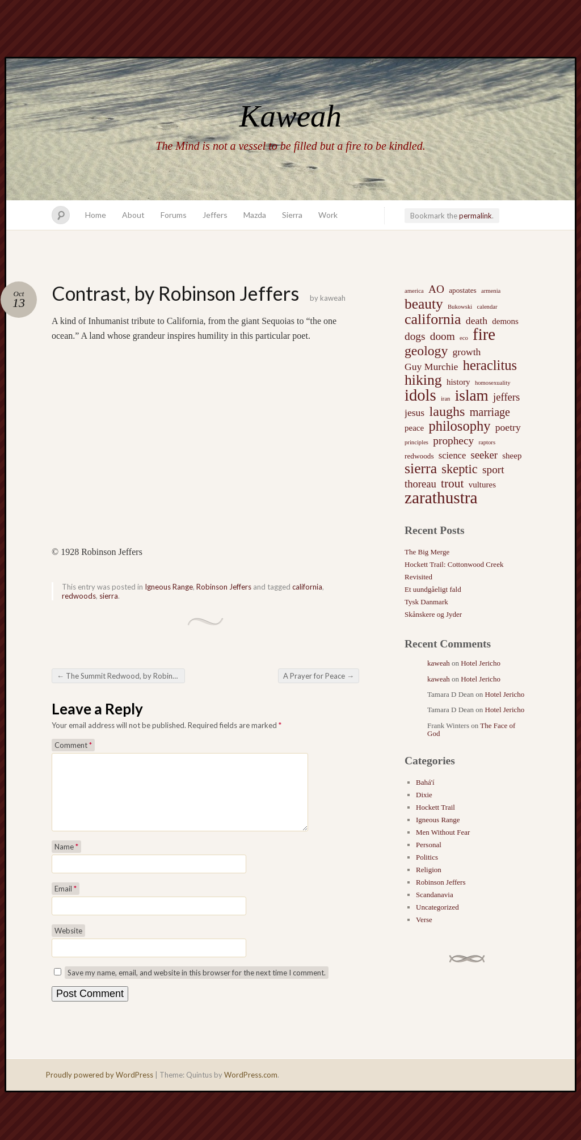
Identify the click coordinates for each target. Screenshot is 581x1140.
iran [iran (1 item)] (446, 399)
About (133, 215)
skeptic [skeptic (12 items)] (459, 469)
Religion (428, 869)
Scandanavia (434, 894)
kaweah (333, 297)
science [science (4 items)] (452, 455)
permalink (475, 215)
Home (95, 215)
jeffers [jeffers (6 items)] (506, 397)
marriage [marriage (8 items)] (490, 412)
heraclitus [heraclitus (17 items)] (490, 365)
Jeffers (215, 215)
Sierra (292, 215)
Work (328, 215)
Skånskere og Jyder (433, 614)
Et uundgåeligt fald (433, 589)
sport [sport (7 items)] (493, 470)
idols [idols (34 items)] (420, 395)
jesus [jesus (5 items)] (414, 412)
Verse (424, 919)
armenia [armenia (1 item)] (490, 291)
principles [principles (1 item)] (416, 442)
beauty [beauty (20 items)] (424, 303)
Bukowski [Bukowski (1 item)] (460, 307)
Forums (174, 215)
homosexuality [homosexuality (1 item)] (493, 383)
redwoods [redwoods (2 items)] (419, 456)
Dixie (424, 794)
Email (65, 902)
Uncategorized (437, 907)
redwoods (79, 595)
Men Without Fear (443, 832)
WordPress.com (250, 1088)
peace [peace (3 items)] (414, 427)
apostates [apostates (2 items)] (463, 290)
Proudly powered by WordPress (99, 1088)
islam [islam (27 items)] (472, 395)
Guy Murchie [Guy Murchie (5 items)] (431, 366)
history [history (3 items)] (458, 381)
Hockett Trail (435, 807)
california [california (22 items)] (433, 319)
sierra (108, 595)
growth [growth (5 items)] (467, 351)
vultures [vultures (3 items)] (482, 484)
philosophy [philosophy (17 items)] (459, 426)
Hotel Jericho (480, 663)
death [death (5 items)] (476, 320)
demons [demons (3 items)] (505, 321)
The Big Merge (427, 552)
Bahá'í (425, 782)
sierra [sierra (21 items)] (421, 468)
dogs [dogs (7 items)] (415, 336)
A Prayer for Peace (318, 675)
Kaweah (290, 116)
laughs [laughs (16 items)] (447, 411)
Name (66, 860)
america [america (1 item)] (414, 291)
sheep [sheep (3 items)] (511, 455)
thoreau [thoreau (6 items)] (420, 484)
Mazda (254, 215)
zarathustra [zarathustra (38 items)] (441, 497)
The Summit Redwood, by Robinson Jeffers (121, 675)
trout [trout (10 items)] (452, 483)
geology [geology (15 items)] (426, 350)
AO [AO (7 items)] (436, 289)
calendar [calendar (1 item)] (487, 307)
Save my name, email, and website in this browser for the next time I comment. (197, 986)
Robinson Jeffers (223, 586)
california (307, 586)
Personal (428, 844)
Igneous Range (169, 586)
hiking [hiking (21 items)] (423, 380)
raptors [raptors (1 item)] (486, 442)
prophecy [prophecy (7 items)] (453, 441)
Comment (73, 745)
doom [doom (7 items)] (442, 336)
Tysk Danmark (426, 602)
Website (68, 944)
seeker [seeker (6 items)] (484, 455)
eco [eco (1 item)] (464, 338)
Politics (427, 857)
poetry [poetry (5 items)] (508, 427)
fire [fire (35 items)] (484, 334)
